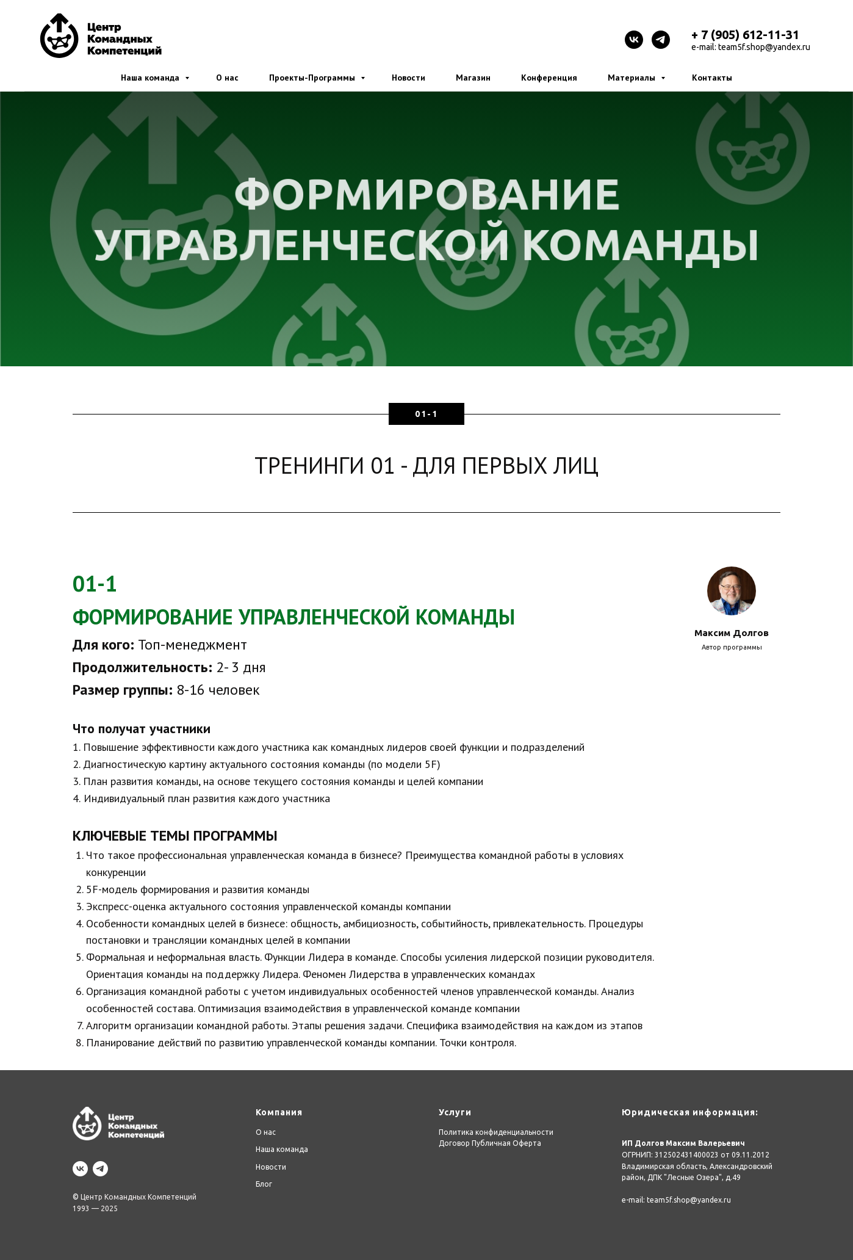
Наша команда (151, 77)
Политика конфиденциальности (496, 1132)
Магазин (473, 77)
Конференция (549, 77)
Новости (408, 77)
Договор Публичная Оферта (490, 1143)
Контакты (712, 77)
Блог (264, 1184)
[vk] (634, 40)
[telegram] (661, 40)
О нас (227, 77)
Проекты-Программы (313, 77)
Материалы (633, 77)
